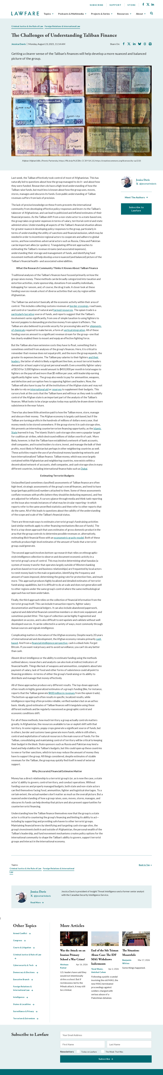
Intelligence (20, 997)
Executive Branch (23, 979)
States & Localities (23, 1004)
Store (131, 5)
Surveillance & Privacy (25, 1011)
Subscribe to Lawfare (136, 209)
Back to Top (144, 865)
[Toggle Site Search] (151, 13)
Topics (47, 13)
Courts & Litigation (24, 947)
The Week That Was (114, 1052)
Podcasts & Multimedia (71, 13)
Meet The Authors (135, 197)
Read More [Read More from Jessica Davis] (36, 902)
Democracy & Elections (25, 972)
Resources (123, 13)
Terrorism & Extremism (25, 1018)
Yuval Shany (97, 969)
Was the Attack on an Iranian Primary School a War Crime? (72, 955)
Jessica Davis (18, 44)
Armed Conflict (22, 933)
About (139, 13)
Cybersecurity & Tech (25, 965)
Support (115, 5)
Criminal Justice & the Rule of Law (27, 26)
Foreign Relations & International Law (62, 26)
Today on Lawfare (89, 1052)
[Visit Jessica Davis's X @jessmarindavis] (146, 183)
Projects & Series (100, 13)
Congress (19, 940)
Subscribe (96, 5)
